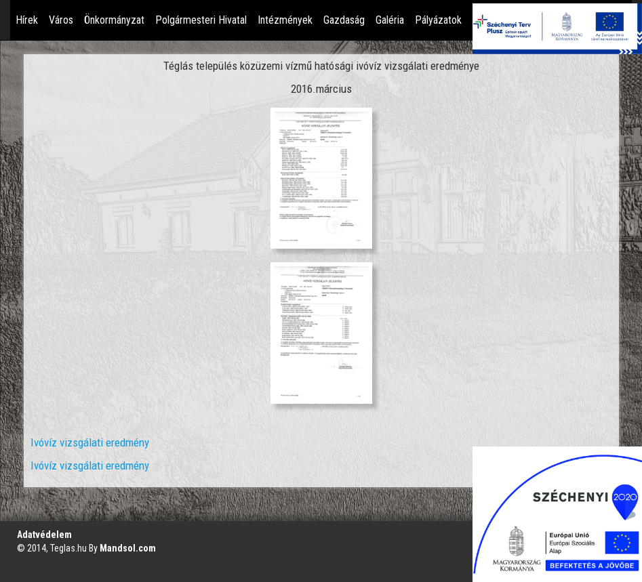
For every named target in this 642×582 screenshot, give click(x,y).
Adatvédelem (44, 534)
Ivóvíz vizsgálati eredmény (90, 442)
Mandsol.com (128, 548)
